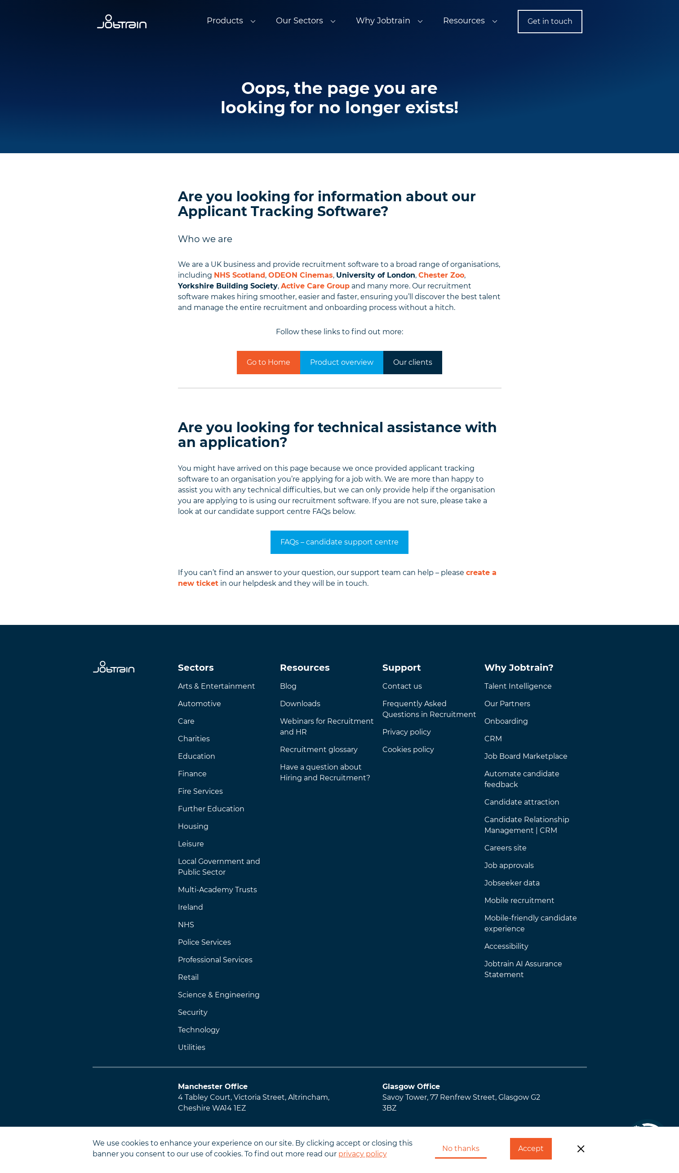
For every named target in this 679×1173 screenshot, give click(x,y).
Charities (194, 739)
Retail (188, 977)
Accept (531, 1148)
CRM (493, 739)
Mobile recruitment (519, 900)
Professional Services (215, 960)
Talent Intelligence (518, 686)
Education (196, 756)
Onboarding (506, 721)
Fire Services (200, 791)
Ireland (190, 907)
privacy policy (362, 1154)
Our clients (412, 362)
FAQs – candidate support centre (339, 542)
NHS (186, 925)
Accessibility (506, 946)
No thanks (460, 1148)
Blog (288, 686)
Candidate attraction (521, 802)
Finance (192, 774)
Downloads (300, 703)
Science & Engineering (219, 995)
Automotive (199, 703)
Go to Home (268, 362)
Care (186, 721)
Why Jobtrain (383, 21)
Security (193, 1012)
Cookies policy (408, 749)
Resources (464, 21)
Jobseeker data (512, 883)
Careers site (505, 848)
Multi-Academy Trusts (217, 889)
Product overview (341, 362)
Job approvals (509, 865)
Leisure (191, 844)
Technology (199, 1030)
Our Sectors (299, 21)
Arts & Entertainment (216, 686)
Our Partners (507, 703)
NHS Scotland (239, 275)
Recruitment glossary (319, 749)
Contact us (402, 686)
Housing (193, 826)
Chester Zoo (441, 275)
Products (225, 21)
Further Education (211, 809)
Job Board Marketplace (526, 756)
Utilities (191, 1047)
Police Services (204, 942)
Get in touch (550, 21)
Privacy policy (406, 732)
